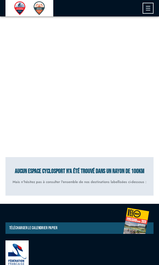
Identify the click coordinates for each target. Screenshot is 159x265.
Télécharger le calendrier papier (79, 228)
